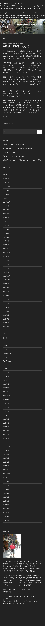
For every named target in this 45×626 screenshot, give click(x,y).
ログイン (5, 349)
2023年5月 (6, 237)
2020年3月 (6, 299)
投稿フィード (7, 353)
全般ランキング (8, 123)
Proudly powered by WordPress (10, 622)
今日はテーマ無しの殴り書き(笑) (13, 156)
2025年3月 (6, 194)
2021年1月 (6, 272)
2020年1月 (6, 307)
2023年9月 (6, 225)
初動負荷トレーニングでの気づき (13, 144)
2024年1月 (6, 217)
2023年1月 (6, 245)
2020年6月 (6, 295)
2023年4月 (6, 241)
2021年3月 (6, 264)
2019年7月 (6, 319)
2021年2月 (6, 268)
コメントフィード (8, 357)
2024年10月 (6, 202)
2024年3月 (6, 210)
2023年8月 (6, 229)
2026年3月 (6, 178)
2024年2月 (6, 214)
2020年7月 (6, 292)
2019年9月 (6, 311)
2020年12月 (6, 276)
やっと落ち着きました (10, 152)
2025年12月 (6, 186)
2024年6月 (6, 206)
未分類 (5, 338)
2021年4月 (6, 260)
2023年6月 (6, 233)
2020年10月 (6, 284)
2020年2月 (6, 303)
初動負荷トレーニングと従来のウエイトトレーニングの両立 (22, 160)
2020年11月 (6, 280)
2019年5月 (6, 327)
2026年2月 (6, 182)
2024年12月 (6, 198)
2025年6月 (6, 190)
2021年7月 (6, 256)
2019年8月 (6, 315)
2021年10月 (6, 253)
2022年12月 (6, 249)
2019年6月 (6, 323)
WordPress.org (7, 361)
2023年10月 (6, 221)
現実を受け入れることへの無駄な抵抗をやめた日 (18, 148)
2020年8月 (6, 288)
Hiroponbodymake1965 (17, 43)
